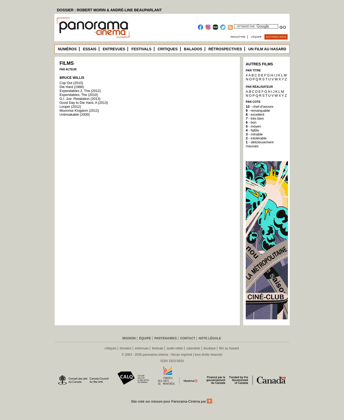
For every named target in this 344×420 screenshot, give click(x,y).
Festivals (141, 49)
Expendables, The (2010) (79, 95)
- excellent (255, 114)
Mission (129, 338)
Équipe (145, 338)
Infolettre (237, 37)
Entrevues (114, 49)
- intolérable (256, 138)
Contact (187, 338)
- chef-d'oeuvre (259, 107)
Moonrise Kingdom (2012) (79, 111)
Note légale (210, 338)
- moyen (253, 126)
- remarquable (258, 111)
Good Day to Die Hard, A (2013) (84, 103)
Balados (193, 49)
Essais (89, 49)
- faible (252, 130)
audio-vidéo (175, 348)
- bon (251, 122)
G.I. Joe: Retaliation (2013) (80, 99)
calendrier (193, 348)
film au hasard (229, 348)
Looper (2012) (70, 107)
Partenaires (165, 338)
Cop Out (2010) (71, 83)
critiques (110, 348)
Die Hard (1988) (72, 87)
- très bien (255, 118)
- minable (254, 134)
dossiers (125, 348)
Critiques (168, 49)
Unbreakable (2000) (75, 114)
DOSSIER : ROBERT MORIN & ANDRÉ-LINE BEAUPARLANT (109, 10)
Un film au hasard (267, 49)
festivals (157, 348)
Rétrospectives (225, 49)
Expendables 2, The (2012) (80, 91)
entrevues (142, 348)
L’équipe (256, 37)
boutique (210, 348)
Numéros (67, 49)
